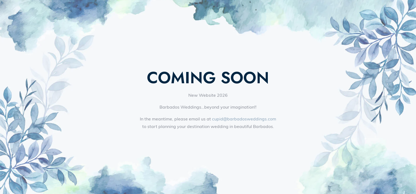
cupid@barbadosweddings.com (244, 119)
